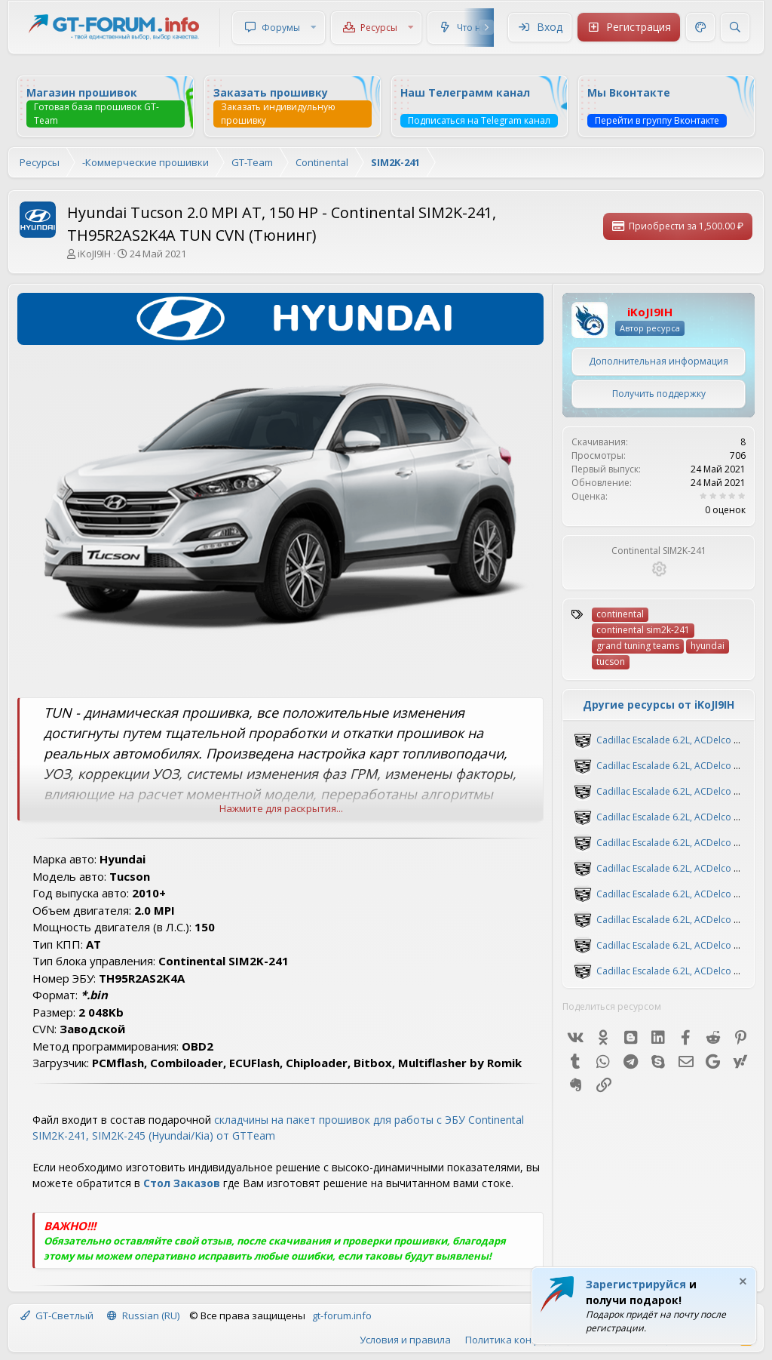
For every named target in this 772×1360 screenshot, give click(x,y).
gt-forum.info (342, 1315)
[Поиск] (735, 27)
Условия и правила (405, 1339)
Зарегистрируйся (636, 1284)
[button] (313, 28)
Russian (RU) (143, 1315)
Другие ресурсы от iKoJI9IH (658, 704)
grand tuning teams (637, 645)
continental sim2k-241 (643, 629)
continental (620, 614)
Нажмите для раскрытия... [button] (281, 808)
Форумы (281, 27)
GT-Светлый (56, 1315)
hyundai (708, 645)
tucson (610, 661)
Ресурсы (378, 27)
